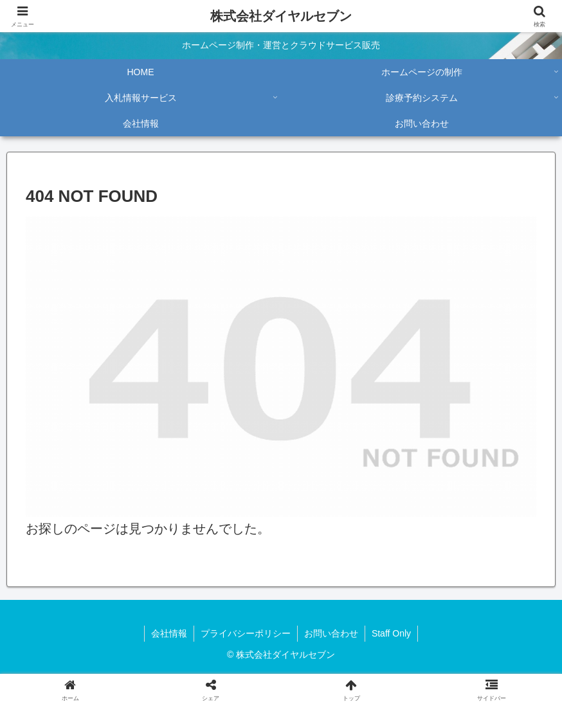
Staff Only (391, 633)
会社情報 (169, 633)
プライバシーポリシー (246, 633)
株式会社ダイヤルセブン (281, 16)
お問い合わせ (331, 633)
